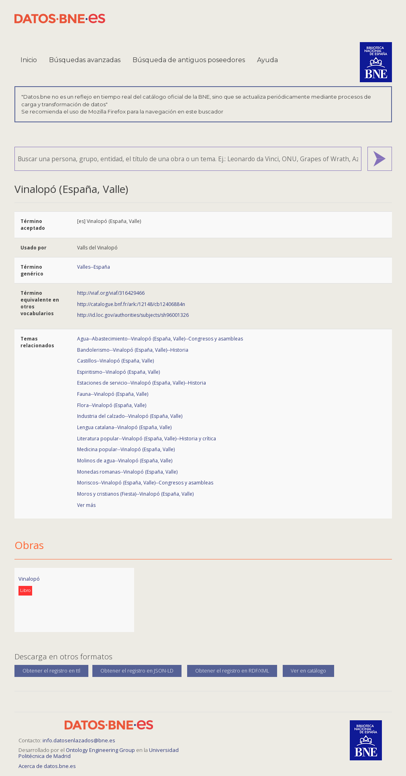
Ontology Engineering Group (101, 750)
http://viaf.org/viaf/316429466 (111, 293)
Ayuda (267, 60)
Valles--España (93, 266)
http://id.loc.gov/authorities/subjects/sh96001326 (133, 315)
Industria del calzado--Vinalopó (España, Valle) (129, 416)
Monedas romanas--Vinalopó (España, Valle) (127, 471)
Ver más (86, 505)
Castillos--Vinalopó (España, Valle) (115, 360)
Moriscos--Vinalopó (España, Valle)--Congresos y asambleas (145, 482)
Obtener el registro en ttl (51, 670)
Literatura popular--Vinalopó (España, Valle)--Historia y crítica (146, 438)
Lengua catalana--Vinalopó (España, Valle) (124, 427)
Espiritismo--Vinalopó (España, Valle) (118, 372)
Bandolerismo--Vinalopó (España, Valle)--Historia (132, 349)
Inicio (28, 60)
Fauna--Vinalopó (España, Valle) (112, 394)
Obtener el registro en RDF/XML (232, 670)
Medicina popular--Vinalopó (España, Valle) (126, 449)
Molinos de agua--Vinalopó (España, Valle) (124, 460)
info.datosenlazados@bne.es (79, 740)
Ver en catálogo (308, 670)
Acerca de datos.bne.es (47, 766)
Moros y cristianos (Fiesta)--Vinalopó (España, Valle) (135, 493)
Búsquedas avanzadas (84, 60)
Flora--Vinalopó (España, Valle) (111, 405)
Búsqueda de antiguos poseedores (189, 60)
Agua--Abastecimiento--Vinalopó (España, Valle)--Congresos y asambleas (160, 338)
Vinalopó (29, 578)
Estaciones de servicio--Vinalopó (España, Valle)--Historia (141, 382)
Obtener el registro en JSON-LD (136, 670)
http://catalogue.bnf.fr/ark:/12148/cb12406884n (131, 304)
